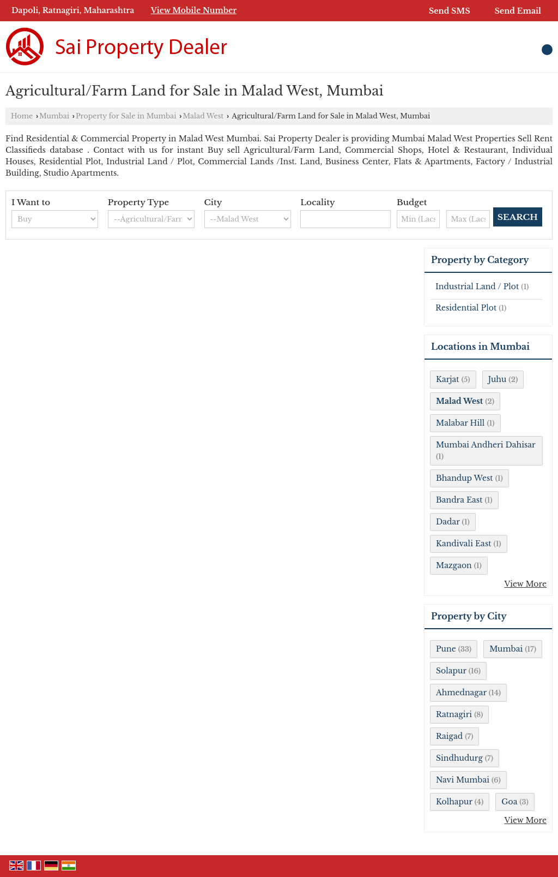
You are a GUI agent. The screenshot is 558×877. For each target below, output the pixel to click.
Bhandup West (464, 478)
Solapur (451, 671)
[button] (194, 10)
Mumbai (54, 116)
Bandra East (459, 500)
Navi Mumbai (462, 780)
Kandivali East (464, 543)
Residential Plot (465, 308)
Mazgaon (454, 565)
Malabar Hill (460, 423)
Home (22, 116)
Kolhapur (454, 802)
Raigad (449, 736)
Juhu (497, 379)
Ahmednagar (461, 692)
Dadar (448, 522)
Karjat (447, 379)
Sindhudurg (459, 758)
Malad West (203, 116)
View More (525, 584)
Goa (509, 802)
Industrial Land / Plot (477, 286)
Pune (446, 649)
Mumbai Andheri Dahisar (485, 445)
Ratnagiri (454, 714)
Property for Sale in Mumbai (126, 116)
